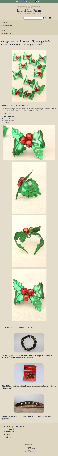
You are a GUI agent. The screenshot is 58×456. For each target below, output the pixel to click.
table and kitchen (7, 25)
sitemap (9, 437)
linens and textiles (7, 28)
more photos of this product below (15, 105)
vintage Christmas (9, 121)
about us (10, 431)
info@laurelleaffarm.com (29, 451)
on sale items (12, 429)
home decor (5, 22)
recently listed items (15, 426)
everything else (6, 33)
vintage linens (8, 122)
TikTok (40, 2)
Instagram (29, 2)
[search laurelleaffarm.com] (45, 18)
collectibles (5, 30)
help (8, 434)
